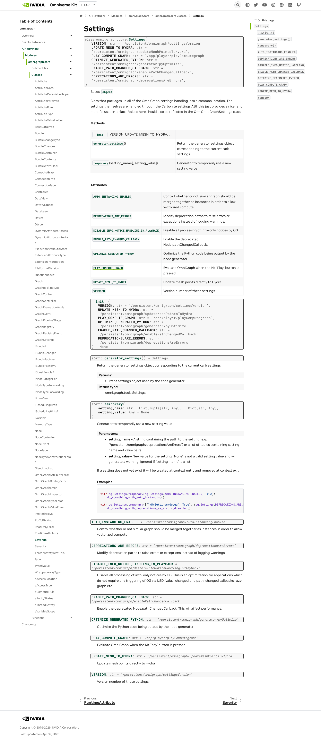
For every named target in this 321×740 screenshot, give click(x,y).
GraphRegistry (44, 327)
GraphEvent (43, 314)
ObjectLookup (44, 468)
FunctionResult (44, 275)
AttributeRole (44, 107)
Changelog (29, 624)
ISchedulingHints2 (47, 411)
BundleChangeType (47, 140)
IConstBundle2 (44, 372)
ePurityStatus (44, 598)
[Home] (81, 16)
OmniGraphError (46, 488)
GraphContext (44, 294)
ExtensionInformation (49, 262)
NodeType (41, 450)
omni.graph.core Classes (170, 16)
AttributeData (44, 88)
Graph (39, 281)
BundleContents (45, 159)
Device (39, 218)
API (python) (30, 49)
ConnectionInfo (45, 179)
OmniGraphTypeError (49, 501)
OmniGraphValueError (49, 507)
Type (38, 559)
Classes (37, 75)
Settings (40, 540)
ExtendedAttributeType (50, 255)
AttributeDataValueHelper (52, 94)
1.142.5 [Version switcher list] (87, 5)
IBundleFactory (45, 359)
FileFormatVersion (47, 268)
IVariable (40, 418)
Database (41, 211)
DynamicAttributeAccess (51, 231)
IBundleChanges (45, 353)
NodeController (45, 437)
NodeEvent (42, 444)
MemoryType (43, 424)
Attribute (41, 81)
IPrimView (41, 398)
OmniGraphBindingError (51, 481)
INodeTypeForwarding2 (50, 392)
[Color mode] (247, 4)
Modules (31, 55)
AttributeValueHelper (49, 120)
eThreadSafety (45, 605)
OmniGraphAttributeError (52, 475)
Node (38, 431)
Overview (28, 35)
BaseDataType (44, 127)
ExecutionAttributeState (51, 249)
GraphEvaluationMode (49, 307)
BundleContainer (46, 153)
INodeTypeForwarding (49, 385)
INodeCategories (46, 379)
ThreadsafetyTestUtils (49, 553)
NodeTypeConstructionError (53, 459)
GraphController (45, 301)
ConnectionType (45, 185)
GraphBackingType (47, 288)
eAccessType (43, 585)
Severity (40, 546)
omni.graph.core (39, 62)
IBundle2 (40, 346)
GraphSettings (44, 340)
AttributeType (44, 114)
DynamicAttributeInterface (52, 239)
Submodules (40, 68)
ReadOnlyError (44, 527)
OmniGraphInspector (49, 494)
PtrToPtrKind (43, 520)
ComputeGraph (45, 172)
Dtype (39, 224)
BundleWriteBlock (47, 166)
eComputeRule (44, 592)
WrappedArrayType (48, 572)
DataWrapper (44, 205)
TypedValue (42, 566)
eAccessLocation (46, 579)
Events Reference (33, 42)
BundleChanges (45, 146)
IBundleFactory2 (45, 366)
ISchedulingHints (46, 405)
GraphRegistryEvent (48, 333)
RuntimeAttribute (46, 533)
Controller (41, 192)
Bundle (39, 133)
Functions (38, 618)
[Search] (237, 4)
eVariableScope (45, 611)
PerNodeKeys (44, 514)
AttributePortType (47, 101)
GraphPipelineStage (48, 320)
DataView (41, 198)
